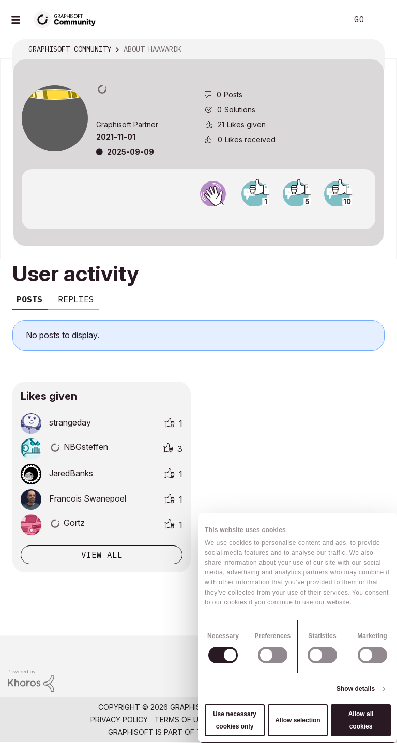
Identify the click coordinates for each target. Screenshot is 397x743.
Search (328, 19)
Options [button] (369, 49)
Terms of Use (181, 719)
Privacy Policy (119, 719)
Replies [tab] (76, 299)
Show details (356, 688)
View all (102, 555)
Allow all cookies (361, 720)
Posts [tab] (29, 299)
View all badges (198, 215)
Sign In (380, 19)
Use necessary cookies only (234, 720)
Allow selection (297, 720)
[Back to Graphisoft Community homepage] (68, 18)
